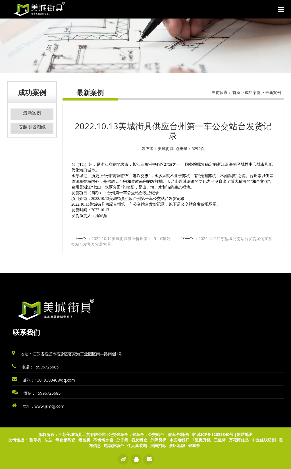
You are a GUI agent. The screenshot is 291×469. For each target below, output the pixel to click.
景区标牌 (177, 445)
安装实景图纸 (32, 127)
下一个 (226, 238)
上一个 (120, 241)
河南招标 (158, 445)
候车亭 (194, 445)
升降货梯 (158, 440)
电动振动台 (114, 445)
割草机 (35, 440)
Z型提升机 (201, 440)
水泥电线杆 (179, 440)
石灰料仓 (139, 440)
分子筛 (122, 440)
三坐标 (220, 440)
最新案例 (32, 113)
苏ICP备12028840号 (215, 434)
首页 (236, 92)
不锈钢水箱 (103, 440)
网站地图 (245, 434)
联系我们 (26, 332)
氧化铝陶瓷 (65, 440)
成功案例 (253, 92)
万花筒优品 (239, 440)
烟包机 (84, 440)
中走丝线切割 (264, 440)
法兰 (48, 440)
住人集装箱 (137, 445)
